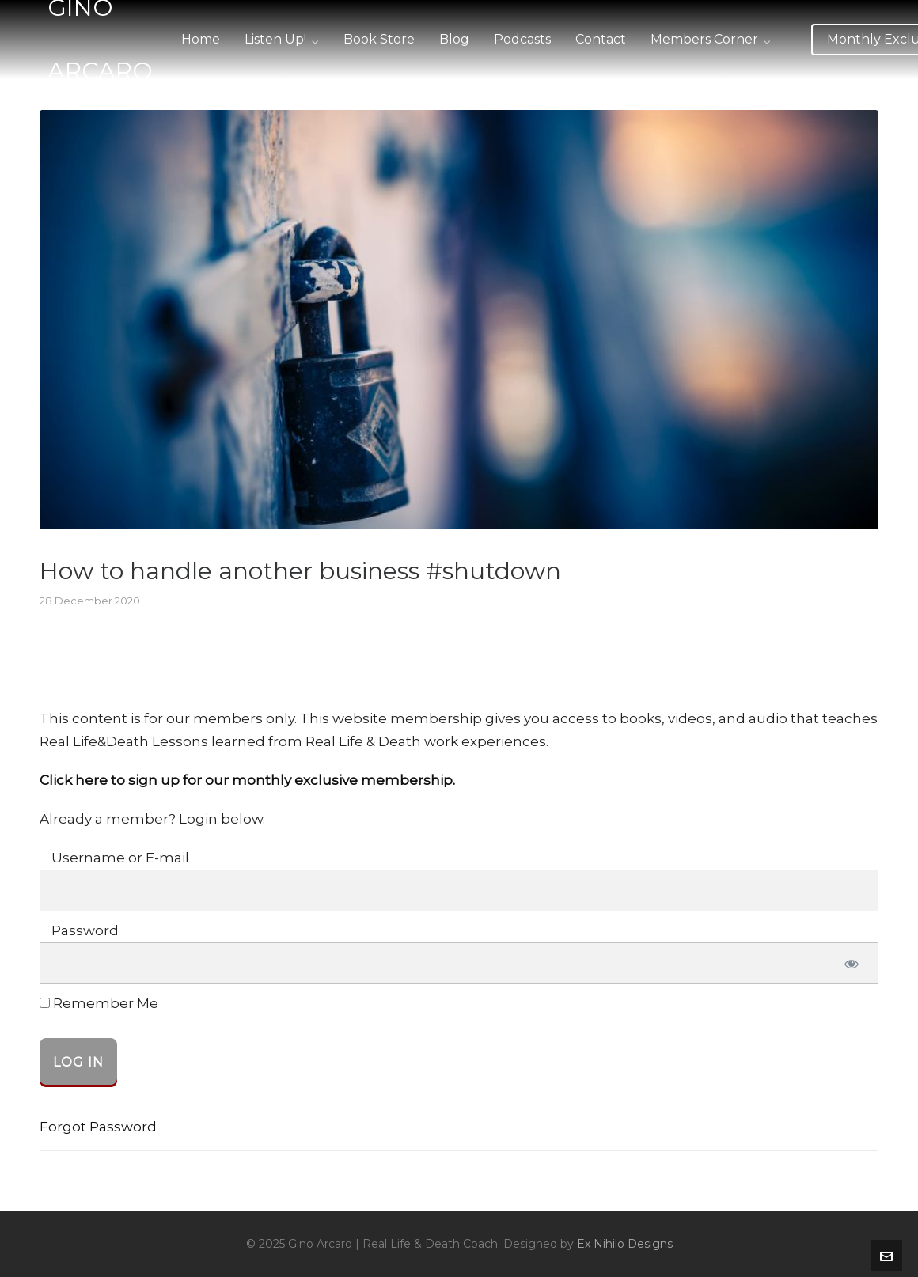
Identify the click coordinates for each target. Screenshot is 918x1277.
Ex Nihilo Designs (625, 1244)
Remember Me (99, 1003)
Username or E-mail (120, 858)
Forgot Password (98, 1127)
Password (85, 930)
